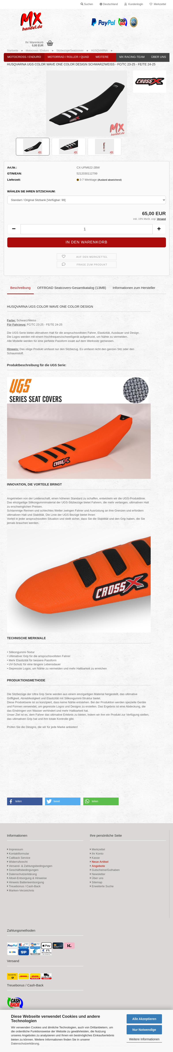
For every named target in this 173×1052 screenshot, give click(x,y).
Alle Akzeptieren (144, 1019)
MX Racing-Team (131, 57)
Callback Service (18, 857)
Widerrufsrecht (17, 861)
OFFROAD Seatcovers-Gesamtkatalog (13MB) (71, 288)
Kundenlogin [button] (133, 4)
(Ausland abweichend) (110, 179)
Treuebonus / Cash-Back (24, 886)
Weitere (102, 57)
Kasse (95, 857)
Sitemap (96, 882)
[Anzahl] (87, 229)
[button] (108, 4)
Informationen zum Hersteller (134, 288)
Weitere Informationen (144, 1039)
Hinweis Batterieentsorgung (25, 882)
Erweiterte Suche (102, 886)
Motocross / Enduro (24, 57)
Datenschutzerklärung (25, 1043)
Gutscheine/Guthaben (105, 870)
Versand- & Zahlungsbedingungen (29, 866)
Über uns (158, 57)
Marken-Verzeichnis (20, 890)
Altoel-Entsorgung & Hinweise (27, 878)
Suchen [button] (87, 4)
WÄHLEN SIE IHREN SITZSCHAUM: (31, 191)
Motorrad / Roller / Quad (68, 57)
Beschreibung (20, 288)
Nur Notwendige (144, 1029)
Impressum (16, 849)
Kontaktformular (18, 853)
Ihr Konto (96, 853)
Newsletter (97, 874)
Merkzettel (158, 4)
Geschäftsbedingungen (22, 870)
